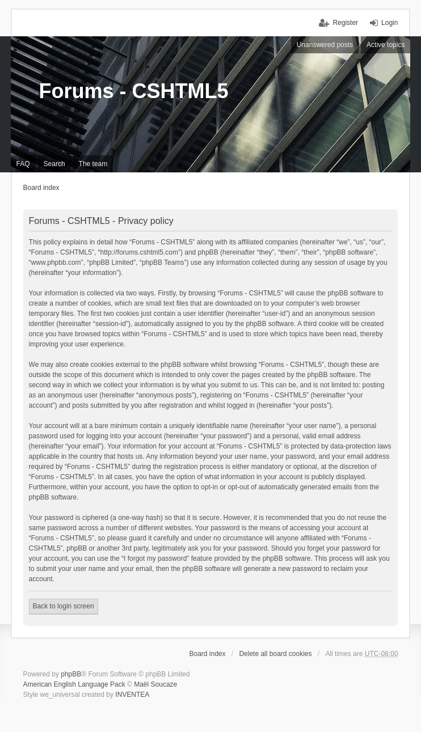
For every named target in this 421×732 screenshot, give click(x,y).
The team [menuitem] (93, 164)
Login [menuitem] (389, 23)
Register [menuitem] (345, 23)
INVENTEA (132, 695)
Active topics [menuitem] (386, 45)
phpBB (71, 674)
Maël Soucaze (155, 684)
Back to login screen (63, 606)
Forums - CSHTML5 (134, 91)
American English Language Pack (74, 684)
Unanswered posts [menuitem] (325, 45)
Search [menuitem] (54, 164)
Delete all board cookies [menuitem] (275, 654)
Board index (41, 188)
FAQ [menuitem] (23, 164)
